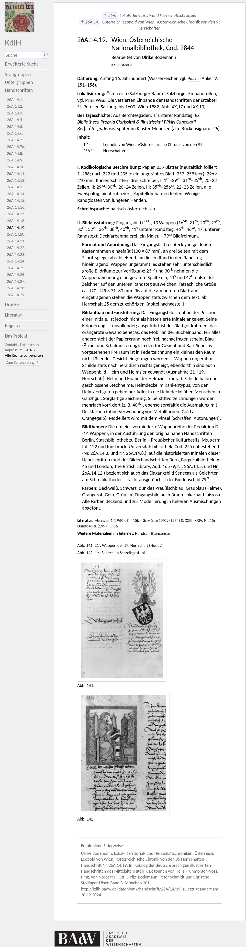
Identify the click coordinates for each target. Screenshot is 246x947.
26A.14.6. (15, 133)
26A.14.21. (16, 241)
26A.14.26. (16, 274)
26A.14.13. (16, 187)
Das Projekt (16, 336)
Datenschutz (30, 344)
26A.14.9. (15, 160)
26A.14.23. (16, 254)
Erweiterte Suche (22, 64)
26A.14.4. (15, 119)
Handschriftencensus (152, 533)
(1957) (93, 526)
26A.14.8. (15, 153)
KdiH (13, 42)
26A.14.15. (16, 200)
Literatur (13, 315)
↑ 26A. (109, 15)
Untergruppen (19, 82)
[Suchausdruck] (23, 55)
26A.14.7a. (16, 146)
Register (13, 325)
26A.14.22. (16, 247)
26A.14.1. (15, 99)
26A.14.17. (16, 214)
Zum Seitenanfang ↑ (22, 362)
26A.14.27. (16, 281)
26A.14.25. (16, 268)
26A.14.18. (16, 220)
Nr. (86, 453)
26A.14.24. (16, 261)
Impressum (13, 350)
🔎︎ (45, 55)
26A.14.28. (16, 288)
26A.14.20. (16, 234)
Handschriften (19, 90)
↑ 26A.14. (89, 22)
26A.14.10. (16, 167)
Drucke (12, 304)
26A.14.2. (15, 106)
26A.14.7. (15, 140)
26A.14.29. (16, 294)
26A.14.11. (16, 173)
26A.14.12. (16, 180)
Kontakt (11, 344)
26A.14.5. (15, 126)
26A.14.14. (16, 193)
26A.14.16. (16, 207)
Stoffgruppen (18, 74)
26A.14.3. (15, 113)
